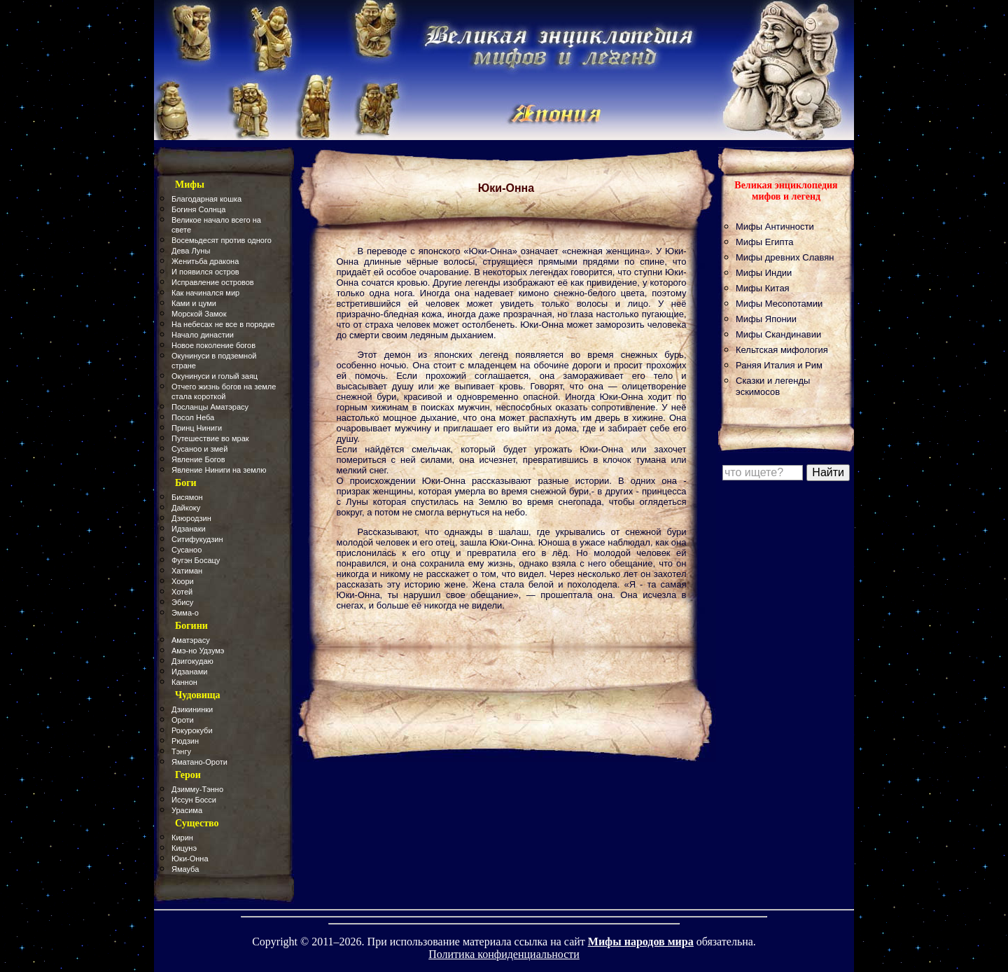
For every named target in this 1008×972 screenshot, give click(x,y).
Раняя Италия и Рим (779, 365)
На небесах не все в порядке (223, 324)
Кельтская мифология (782, 350)
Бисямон (187, 497)
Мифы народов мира (641, 941)
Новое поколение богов (213, 345)
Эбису (182, 602)
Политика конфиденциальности (504, 954)
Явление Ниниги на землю (219, 470)
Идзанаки (189, 529)
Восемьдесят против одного (222, 240)
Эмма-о (185, 613)
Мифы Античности (775, 226)
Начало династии (203, 335)
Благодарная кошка (206, 199)
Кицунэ (184, 848)
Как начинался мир (205, 293)
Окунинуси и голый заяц (215, 376)
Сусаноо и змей (199, 449)
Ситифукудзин (197, 539)
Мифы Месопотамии (779, 303)
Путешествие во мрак (210, 438)
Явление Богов (198, 459)
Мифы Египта (765, 242)
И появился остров (205, 272)
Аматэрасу (191, 640)
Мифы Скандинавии (778, 334)
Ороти (183, 720)
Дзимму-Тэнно (197, 789)
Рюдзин (185, 741)
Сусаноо (187, 550)
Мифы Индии (764, 273)
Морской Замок (199, 314)
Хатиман (187, 571)
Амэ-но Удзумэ (198, 650)
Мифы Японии (766, 319)
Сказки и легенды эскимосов (773, 386)
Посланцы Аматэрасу (210, 407)
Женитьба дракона (205, 261)
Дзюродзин (191, 518)
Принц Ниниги (197, 428)
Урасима (187, 810)
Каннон (184, 682)
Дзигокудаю (193, 661)
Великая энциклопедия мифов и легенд (785, 191)
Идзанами (189, 671)
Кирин (182, 837)
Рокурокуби (192, 730)
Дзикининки (192, 709)
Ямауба (185, 869)
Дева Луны (191, 251)
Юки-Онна (190, 858)
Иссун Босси (194, 800)
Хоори (183, 581)
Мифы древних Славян (785, 257)
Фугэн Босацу (196, 560)
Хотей (182, 592)
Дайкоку (186, 508)
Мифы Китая (763, 288)
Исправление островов (213, 282)
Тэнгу (181, 751)
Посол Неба (193, 417)
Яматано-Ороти (199, 762)
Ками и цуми (194, 303)
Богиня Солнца (198, 209)
